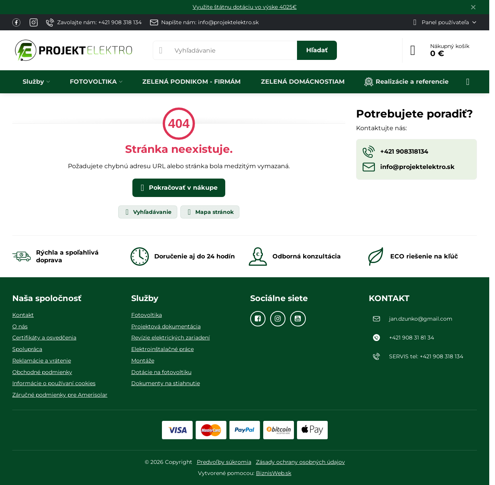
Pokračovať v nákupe (178, 187)
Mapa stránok (209, 212)
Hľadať (317, 50)
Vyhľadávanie (147, 212)
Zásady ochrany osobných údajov (300, 462)
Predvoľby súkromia (224, 462)
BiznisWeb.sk (273, 473)
